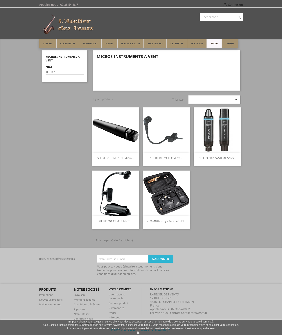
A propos (79, 309)
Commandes (116, 308)
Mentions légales (84, 299)
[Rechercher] (221, 17)
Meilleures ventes (50, 304)
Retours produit (118, 303)
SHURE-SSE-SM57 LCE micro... (115, 158)
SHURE (50, 72)
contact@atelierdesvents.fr (188, 313)
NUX (49, 67)
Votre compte (120, 289)
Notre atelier (81, 314)
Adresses (114, 317)
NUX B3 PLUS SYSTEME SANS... (217, 158)
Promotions (46, 295)
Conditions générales (87, 304)
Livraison (79, 295)
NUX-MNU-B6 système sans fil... (166, 221)
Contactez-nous (83, 318)
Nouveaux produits (51, 299)
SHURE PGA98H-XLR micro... (115, 221)
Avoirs (112, 312)
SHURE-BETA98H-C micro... (166, 158)
